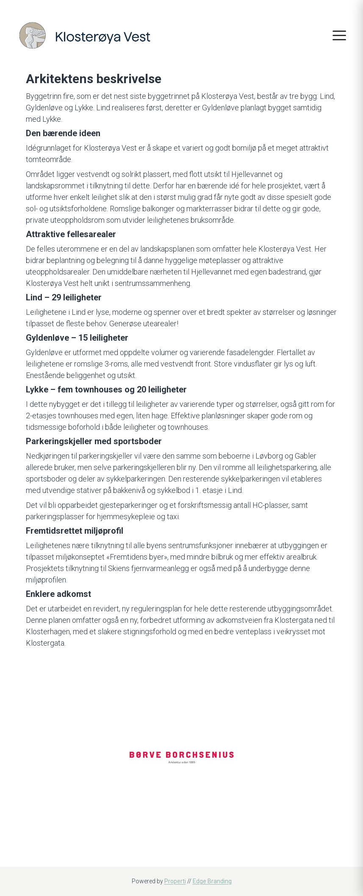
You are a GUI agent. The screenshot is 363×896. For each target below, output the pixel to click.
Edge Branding (212, 881)
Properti (175, 881)
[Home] (84, 34)
